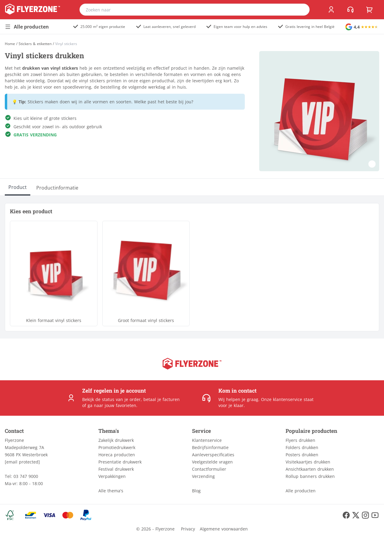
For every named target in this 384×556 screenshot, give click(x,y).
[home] (32, 9)
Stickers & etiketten (35, 43)
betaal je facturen (161, 399)
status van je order (121, 399)
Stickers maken (43, 102)
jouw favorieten (120, 405)
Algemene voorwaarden (224, 529)
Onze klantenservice (281, 399)
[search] (301, 9)
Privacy (188, 529)
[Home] (10, 43)
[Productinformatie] (57, 187)
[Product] (17, 187)
